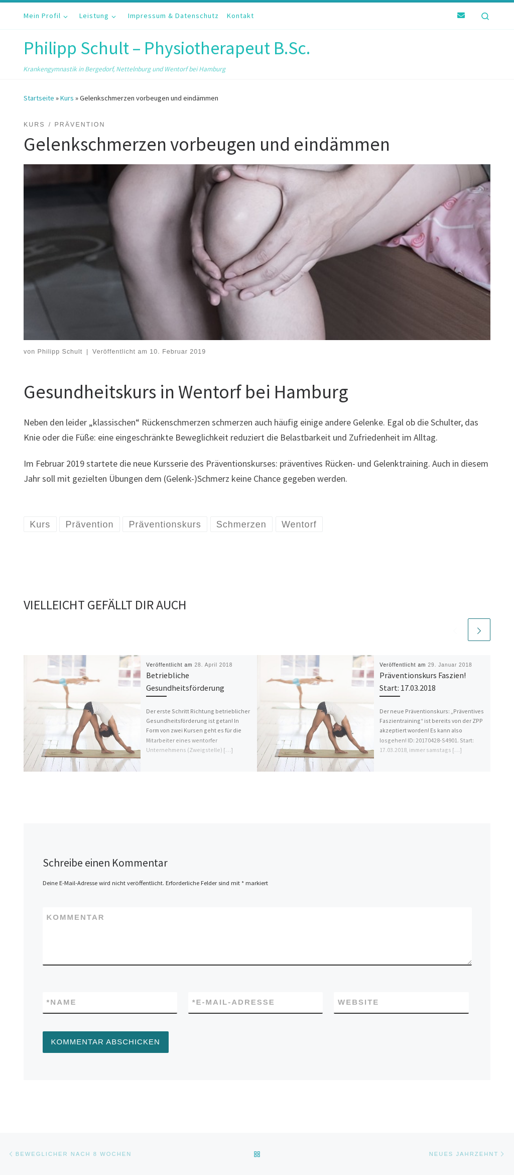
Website (358, 1002)
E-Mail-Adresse (233, 1002)
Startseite (39, 97)
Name (62, 1002)
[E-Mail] (461, 16)
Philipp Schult (60, 351)
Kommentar (76, 917)
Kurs (67, 97)
